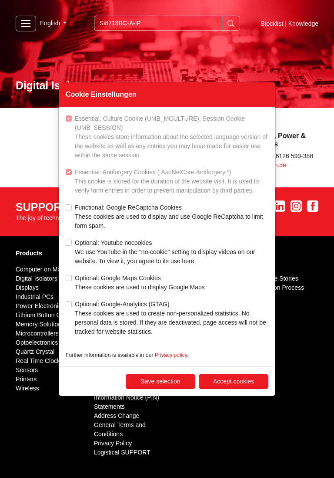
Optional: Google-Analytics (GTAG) (171, 318)
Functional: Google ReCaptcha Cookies (171, 217)
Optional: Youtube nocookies (171, 252)
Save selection (160, 381)
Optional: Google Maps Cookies (140, 283)
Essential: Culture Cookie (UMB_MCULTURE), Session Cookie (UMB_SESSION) (171, 137)
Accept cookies (233, 381)
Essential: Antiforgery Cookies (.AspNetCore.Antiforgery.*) (171, 182)
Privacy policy (171, 355)
